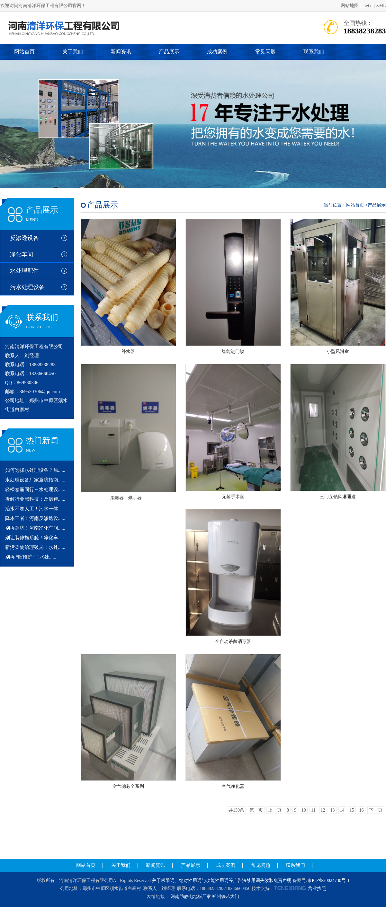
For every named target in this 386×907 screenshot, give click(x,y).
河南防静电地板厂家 (191, 896)
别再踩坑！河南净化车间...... (35, 528)
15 (352, 810)
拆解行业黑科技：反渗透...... (35, 499)
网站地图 (350, 5)
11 (313, 810)
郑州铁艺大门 (225, 896)
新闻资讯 (121, 51)
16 (361, 810)
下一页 (375, 810)
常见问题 (265, 51)
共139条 (236, 810)
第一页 (256, 810)
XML (381, 5)
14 (342, 810)
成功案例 (217, 51)
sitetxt (367, 5)
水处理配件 (24, 271)
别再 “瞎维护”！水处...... (31, 556)
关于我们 (72, 51)
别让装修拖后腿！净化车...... (35, 537)
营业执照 (317, 888)
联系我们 (313, 51)
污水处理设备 (27, 287)
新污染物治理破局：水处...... (35, 547)
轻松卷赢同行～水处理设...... (35, 489)
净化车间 (21, 254)
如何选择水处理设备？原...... (35, 470)
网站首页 (24, 51)
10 (303, 810)
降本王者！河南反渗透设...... (35, 518)
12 (323, 810)
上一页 (275, 810)
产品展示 (169, 51)
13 (332, 810)
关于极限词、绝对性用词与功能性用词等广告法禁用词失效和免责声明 (222, 880)
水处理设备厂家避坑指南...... (35, 479)
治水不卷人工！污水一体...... (35, 508)
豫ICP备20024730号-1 (328, 880)
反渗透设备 (24, 238)
